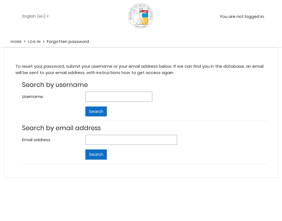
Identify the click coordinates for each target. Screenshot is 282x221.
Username (32, 96)
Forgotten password (68, 41)
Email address (36, 140)
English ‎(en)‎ (34, 16)
